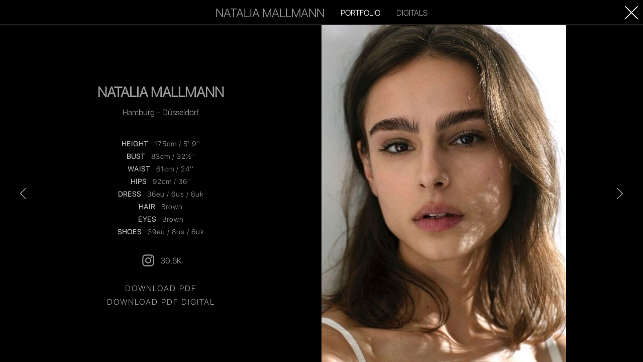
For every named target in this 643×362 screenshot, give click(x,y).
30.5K (161, 260)
